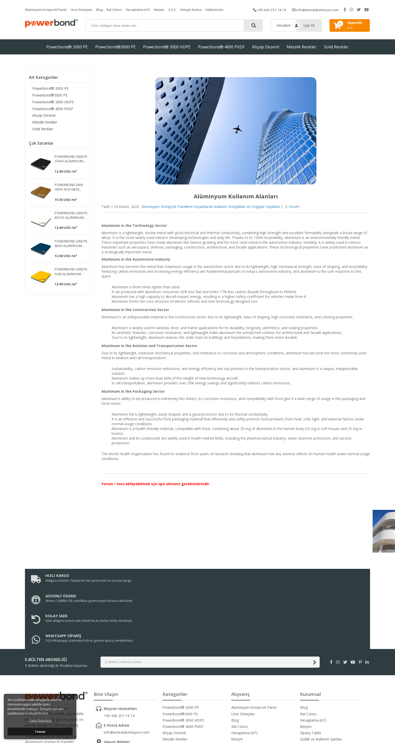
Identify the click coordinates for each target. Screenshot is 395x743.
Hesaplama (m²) (146, 9)
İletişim (168, 9)
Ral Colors (120, 9)
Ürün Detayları (85, 9)
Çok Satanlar (41, 145)
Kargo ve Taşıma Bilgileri (320, 688)
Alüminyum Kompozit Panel (47, 9)
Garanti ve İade (312, 694)
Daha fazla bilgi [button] (41, 720)
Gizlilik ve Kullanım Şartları (321, 681)
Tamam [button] (40, 731)
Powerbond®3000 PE (115, 47)
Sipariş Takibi (310, 675)
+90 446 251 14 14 (273, 9)
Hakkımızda (226, 9)
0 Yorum (292, 206)
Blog (105, 9)
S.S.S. (182, 9)
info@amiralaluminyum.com (322, 9)
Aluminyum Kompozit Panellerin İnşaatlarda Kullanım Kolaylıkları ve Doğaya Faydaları (211, 206)
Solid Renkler (336, 47)
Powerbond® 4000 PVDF (221, 47)
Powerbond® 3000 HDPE (166, 47)
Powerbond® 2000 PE (67, 47)
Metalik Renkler (301, 47)
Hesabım (284, 25)
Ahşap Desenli (265, 47)
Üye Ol (309, 25)
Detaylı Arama (201, 9)
